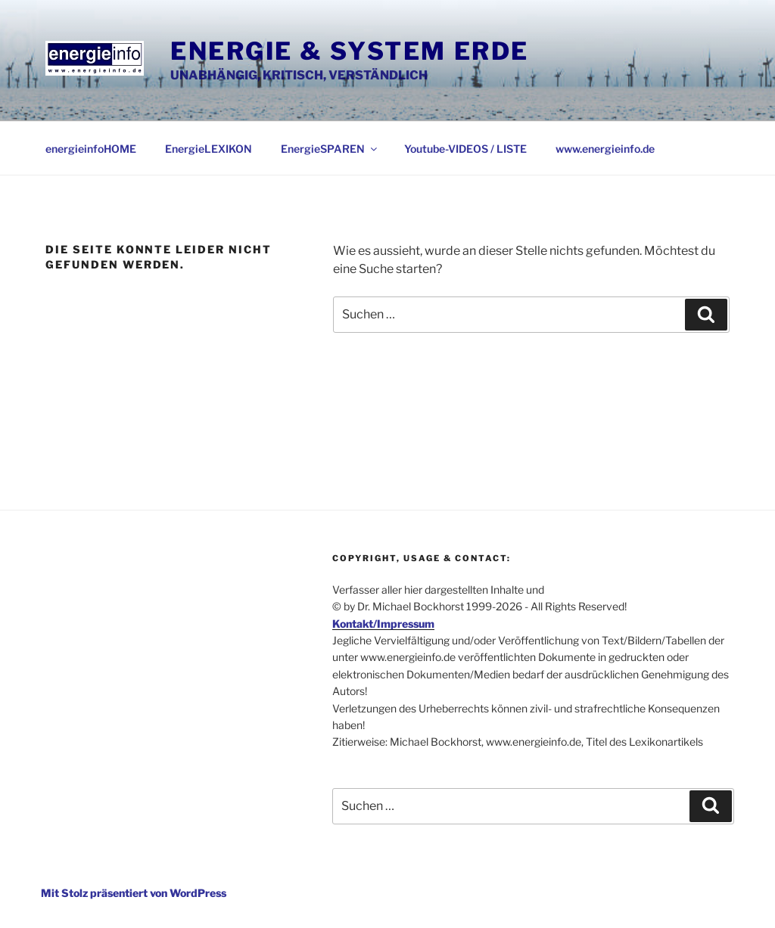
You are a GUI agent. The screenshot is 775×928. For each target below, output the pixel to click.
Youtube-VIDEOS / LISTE (465, 148)
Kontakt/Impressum (383, 623)
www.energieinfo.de (605, 148)
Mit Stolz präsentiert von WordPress (133, 892)
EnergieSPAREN (330, 148)
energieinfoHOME (90, 148)
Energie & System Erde (349, 51)
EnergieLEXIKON (208, 148)
